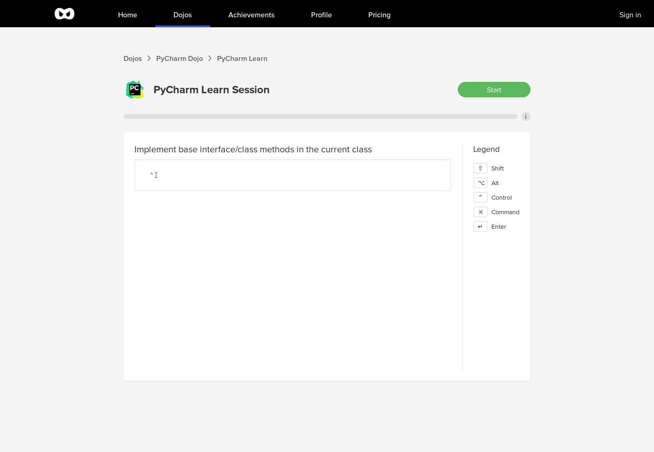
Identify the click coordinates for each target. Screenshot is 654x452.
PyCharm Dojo (179, 58)
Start (494, 89)
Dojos (133, 58)
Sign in (630, 14)
